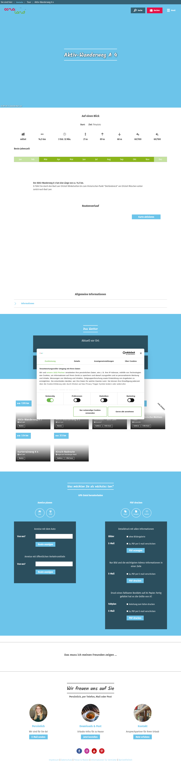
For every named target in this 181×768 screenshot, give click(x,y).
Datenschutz (66, 759)
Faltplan (112, 603)
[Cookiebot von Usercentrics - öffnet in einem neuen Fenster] (124, 353)
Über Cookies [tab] (131, 361)
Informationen (27, 303)
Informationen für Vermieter (104, 759)
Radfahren (98, 426)
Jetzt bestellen (90, 736)
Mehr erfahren (142, 736)
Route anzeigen (45, 544)
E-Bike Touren (109, 426)
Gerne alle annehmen (125, 412)
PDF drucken (135, 580)
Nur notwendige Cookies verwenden (90, 411)
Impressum (54, 759)
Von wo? (21, 536)
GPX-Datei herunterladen (90, 495)
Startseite (21, 2)
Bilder (111, 536)
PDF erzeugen (135, 550)
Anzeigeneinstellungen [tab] (104, 361)
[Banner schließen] (141, 353)
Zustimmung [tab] (50, 361)
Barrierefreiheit (125, 759)
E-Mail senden (38, 736)
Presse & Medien (81, 759)
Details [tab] (77, 361)
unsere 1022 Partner (56, 373)
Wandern (21, 426)
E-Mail (111, 543)
